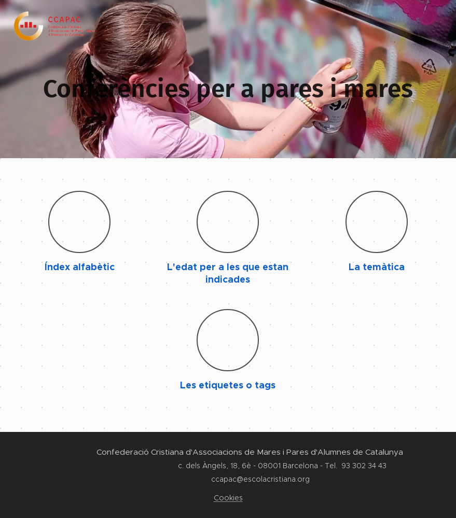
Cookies (228, 497)
